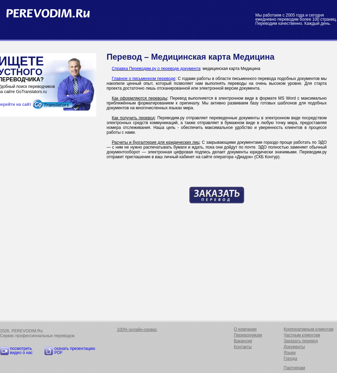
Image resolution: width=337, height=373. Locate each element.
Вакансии (243, 341)
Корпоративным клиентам (309, 329)
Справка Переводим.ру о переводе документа (156, 68)
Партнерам (294, 367)
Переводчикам (248, 335)
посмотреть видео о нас (21, 350)
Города (290, 358)
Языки (290, 352)
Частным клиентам (302, 335)
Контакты (243, 346)
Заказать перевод (301, 341)
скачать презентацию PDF (74, 350)
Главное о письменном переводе (143, 78)
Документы (294, 346)
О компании (245, 329)
